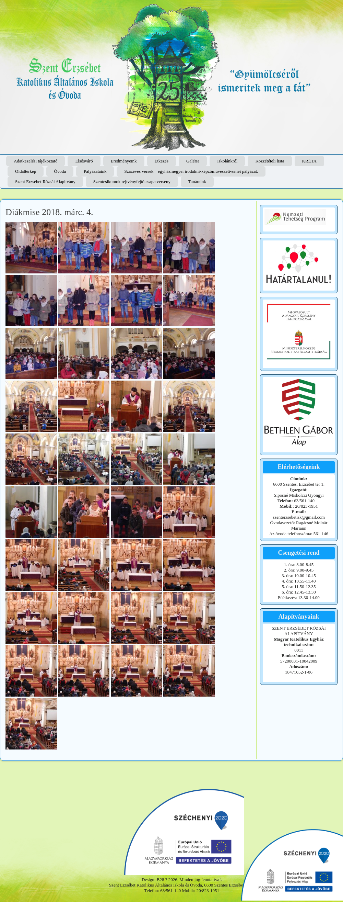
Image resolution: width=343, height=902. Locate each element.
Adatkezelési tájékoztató (35, 161)
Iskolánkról (227, 161)
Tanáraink (197, 181)
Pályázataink (95, 171)
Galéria (192, 161)
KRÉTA (309, 161)
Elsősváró (84, 161)
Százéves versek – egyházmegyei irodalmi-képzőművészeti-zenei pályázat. (191, 171)
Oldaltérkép (25, 171)
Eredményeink (124, 161)
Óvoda (60, 171)
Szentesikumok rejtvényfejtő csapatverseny (131, 181)
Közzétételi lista (269, 161)
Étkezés (161, 161)
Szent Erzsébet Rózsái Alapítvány (45, 181)
